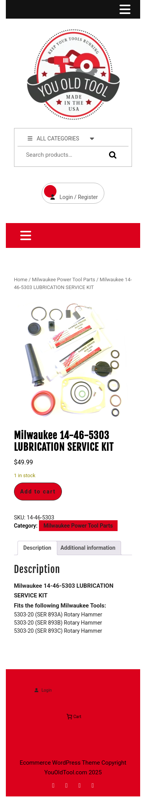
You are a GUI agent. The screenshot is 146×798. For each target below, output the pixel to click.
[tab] (124, 9)
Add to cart (38, 491)
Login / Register (70, 191)
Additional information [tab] (87, 548)
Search (111, 155)
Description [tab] (37, 548)
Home (21, 279)
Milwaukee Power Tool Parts (63, 279)
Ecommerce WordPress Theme (60, 762)
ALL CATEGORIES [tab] (61, 138)
